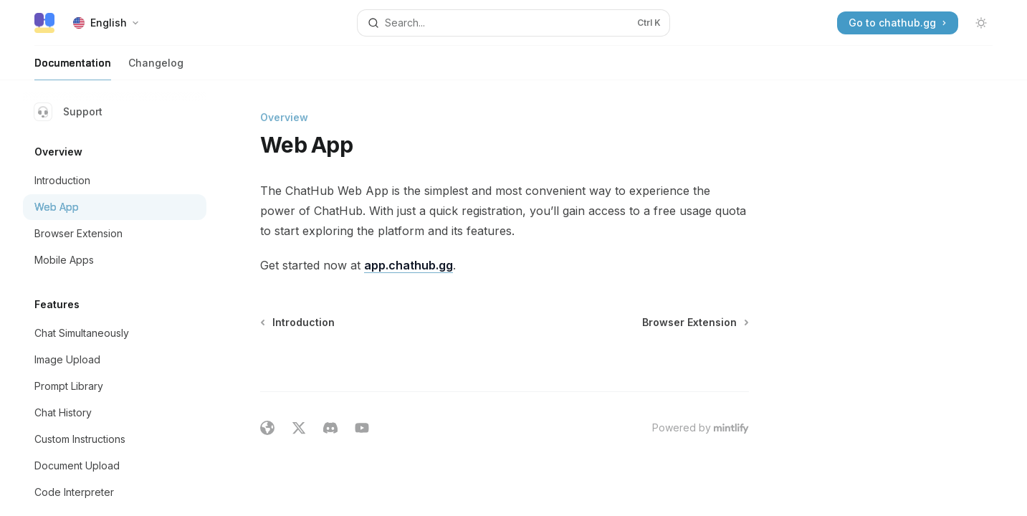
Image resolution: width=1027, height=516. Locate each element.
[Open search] (513, 23)
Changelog (155, 68)
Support (68, 111)
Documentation (72, 68)
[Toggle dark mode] (981, 22)
